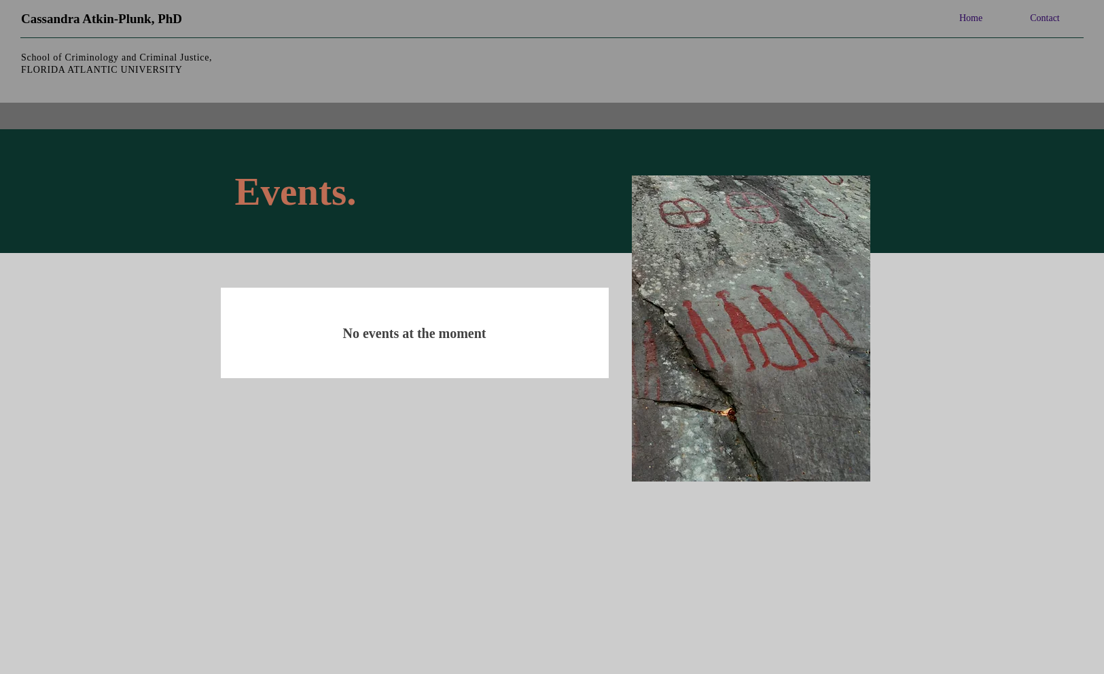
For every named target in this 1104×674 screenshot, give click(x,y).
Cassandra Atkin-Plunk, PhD (101, 19)
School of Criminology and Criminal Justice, (116, 57)
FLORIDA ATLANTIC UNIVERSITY (101, 70)
